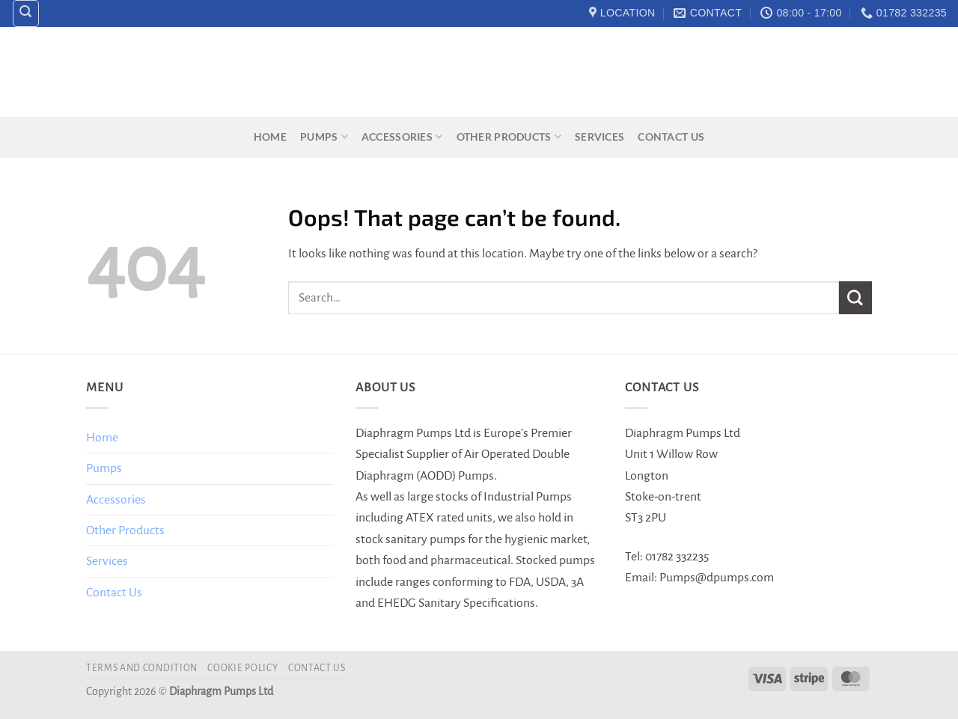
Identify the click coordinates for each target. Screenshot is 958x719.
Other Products (509, 136)
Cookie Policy (242, 668)
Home (270, 136)
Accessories (402, 136)
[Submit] (855, 297)
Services (599, 136)
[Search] (26, 13)
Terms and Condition (142, 668)
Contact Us (671, 136)
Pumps (324, 136)
